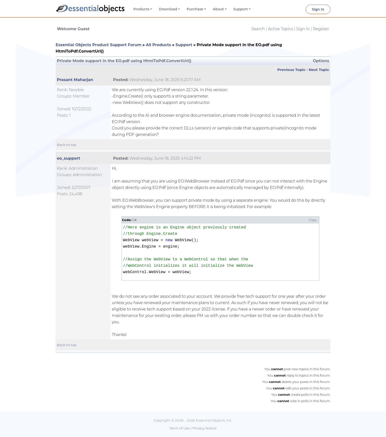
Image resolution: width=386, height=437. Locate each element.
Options (321, 60)
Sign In (318, 9)
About (218, 9)
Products (141, 9)
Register (321, 29)
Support (240, 9)
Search (258, 29)
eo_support (68, 158)
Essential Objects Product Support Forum (98, 44)
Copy (313, 220)
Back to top (66, 144)
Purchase (195, 9)
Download (168, 9)
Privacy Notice (205, 428)
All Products (158, 44)
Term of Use (179, 428)
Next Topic (319, 69)
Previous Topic (291, 69)
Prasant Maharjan (75, 79)
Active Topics (280, 29)
